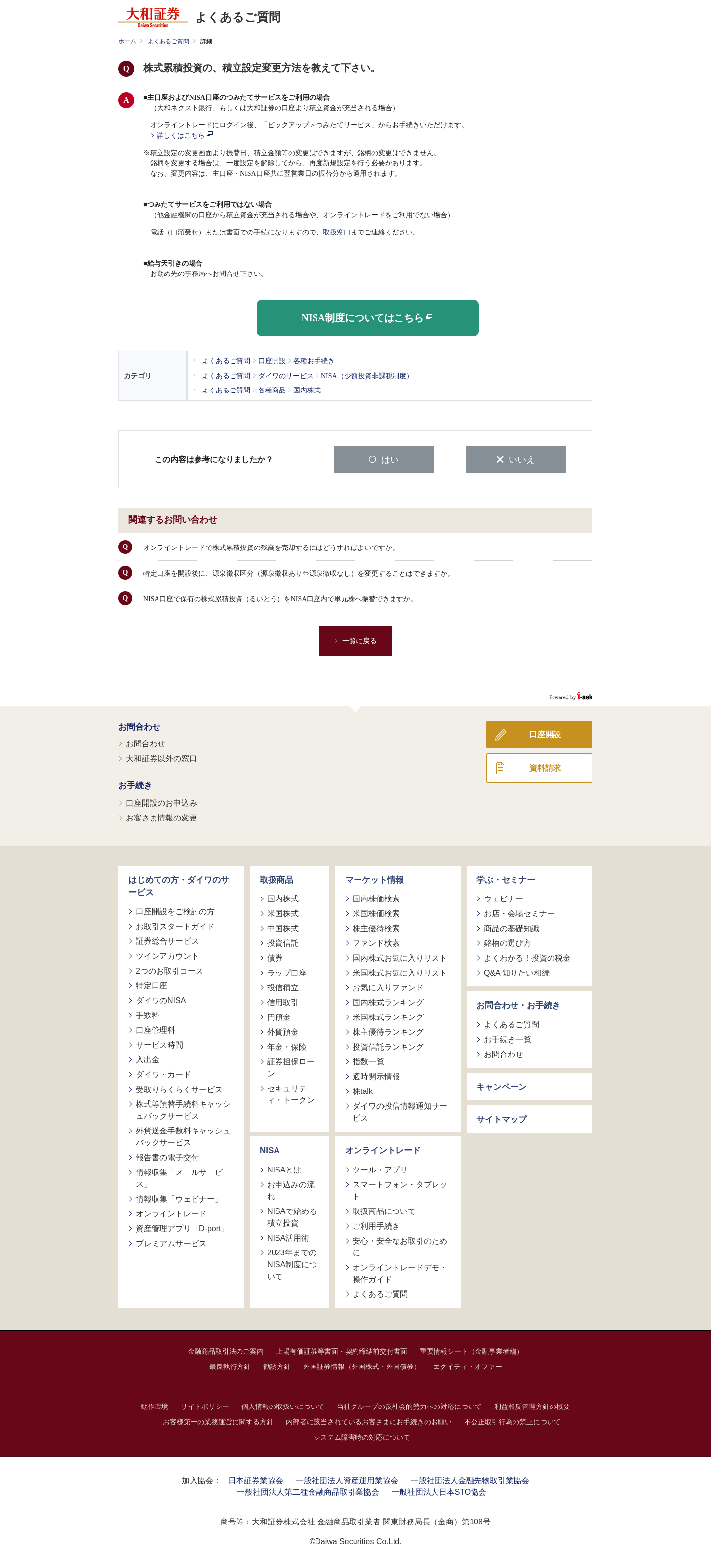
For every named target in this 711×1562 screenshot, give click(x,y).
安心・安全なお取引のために (400, 1245)
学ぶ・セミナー (505, 878)
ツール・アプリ (380, 1168)
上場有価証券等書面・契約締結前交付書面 (341, 1350)
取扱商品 (276, 878)
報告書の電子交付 (167, 1156)
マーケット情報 (374, 878)
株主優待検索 (376, 927)
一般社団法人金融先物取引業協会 (470, 1479)
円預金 (279, 1016)
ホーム (127, 41)
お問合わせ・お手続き (518, 1004)
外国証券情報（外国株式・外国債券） (362, 1365)
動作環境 (154, 1405)
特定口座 (151, 984)
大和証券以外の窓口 (161, 757)
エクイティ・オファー (467, 1365)
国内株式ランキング (388, 1001)
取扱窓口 (337, 232)
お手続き (135, 784)
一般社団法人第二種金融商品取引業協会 (308, 1490)
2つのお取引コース (169, 969)
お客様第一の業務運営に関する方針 (218, 1420)
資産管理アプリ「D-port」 (182, 1227)
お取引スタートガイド (175, 925)
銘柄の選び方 (507, 942)
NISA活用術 (288, 1236)
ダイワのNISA (161, 999)
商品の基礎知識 (511, 927)
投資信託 (283, 942)
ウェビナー (503, 898)
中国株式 (283, 927)
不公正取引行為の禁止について (512, 1420)
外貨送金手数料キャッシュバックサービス (183, 1135)
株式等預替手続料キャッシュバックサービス (183, 1108)
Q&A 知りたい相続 (517, 972)
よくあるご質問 (168, 41)
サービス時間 (159, 1043)
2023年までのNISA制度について (292, 1263)
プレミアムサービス (171, 1242)
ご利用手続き (376, 1224)
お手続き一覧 (507, 1038)
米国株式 (283, 912)
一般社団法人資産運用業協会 (347, 1479)
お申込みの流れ (291, 1189)
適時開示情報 (376, 1075)
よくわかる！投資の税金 (527, 957)
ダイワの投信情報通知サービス (400, 1111)
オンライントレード (171, 1212)
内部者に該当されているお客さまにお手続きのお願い (369, 1420)
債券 (275, 957)
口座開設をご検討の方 (175, 910)
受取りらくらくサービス (179, 1088)
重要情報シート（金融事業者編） (471, 1350)
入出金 (147, 1058)
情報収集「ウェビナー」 (179, 1197)
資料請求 (545, 766)
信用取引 (283, 1001)
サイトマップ (501, 1118)
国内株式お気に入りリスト (400, 957)
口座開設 (545, 733)
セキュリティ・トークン (291, 1093)
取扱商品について (384, 1210)
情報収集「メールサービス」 (179, 1177)
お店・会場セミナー (519, 912)
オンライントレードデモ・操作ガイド (400, 1272)
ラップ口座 (287, 972)
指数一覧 (368, 1060)
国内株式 (283, 898)
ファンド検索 (376, 942)
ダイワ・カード (163, 1073)
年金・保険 (287, 1046)
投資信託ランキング (388, 1046)
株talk (363, 1090)
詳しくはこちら (185, 135)
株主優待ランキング (388, 1031)
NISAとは (284, 1168)
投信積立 (283, 986)
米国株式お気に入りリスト (400, 972)
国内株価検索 (376, 898)
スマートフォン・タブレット (400, 1189)
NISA (270, 1149)
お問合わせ (139, 725)
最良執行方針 (230, 1365)
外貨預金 (283, 1031)
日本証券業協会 (255, 1479)
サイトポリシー (205, 1405)
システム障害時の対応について (362, 1436)
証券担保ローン (291, 1066)
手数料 (147, 1014)
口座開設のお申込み (161, 801)
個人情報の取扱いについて (282, 1405)
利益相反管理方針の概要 (532, 1405)
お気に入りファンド (388, 986)
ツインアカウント (167, 954)
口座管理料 (155, 1028)
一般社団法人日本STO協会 (439, 1490)
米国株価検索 (376, 912)
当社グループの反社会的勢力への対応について (409, 1405)
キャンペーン (501, 1085)
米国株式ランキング (388, 1016)
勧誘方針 (277, 1365)
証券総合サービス (167, 940)
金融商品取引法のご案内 (226, 1350)
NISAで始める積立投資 (292, 1216)
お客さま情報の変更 (161, 816)
